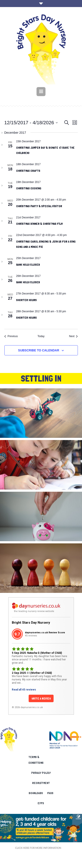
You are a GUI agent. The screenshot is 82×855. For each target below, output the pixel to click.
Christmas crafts (28, 170)
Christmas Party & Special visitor (39, 206)
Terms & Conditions (36, 759)
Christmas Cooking (28, 188)
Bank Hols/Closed (28, 264)
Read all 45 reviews (24, 689)
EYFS (41, 803)
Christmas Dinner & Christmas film (39, 223)
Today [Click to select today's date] (40, 336)
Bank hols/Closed (28, 282)
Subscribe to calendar (38, 350)
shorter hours (26, 300)
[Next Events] (73, 336)
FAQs (50, 793)
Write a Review (41, 698)
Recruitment (41, 783)
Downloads (36, 793)
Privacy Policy (41, 773)
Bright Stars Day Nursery (31, 623)
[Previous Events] (11, 336)
